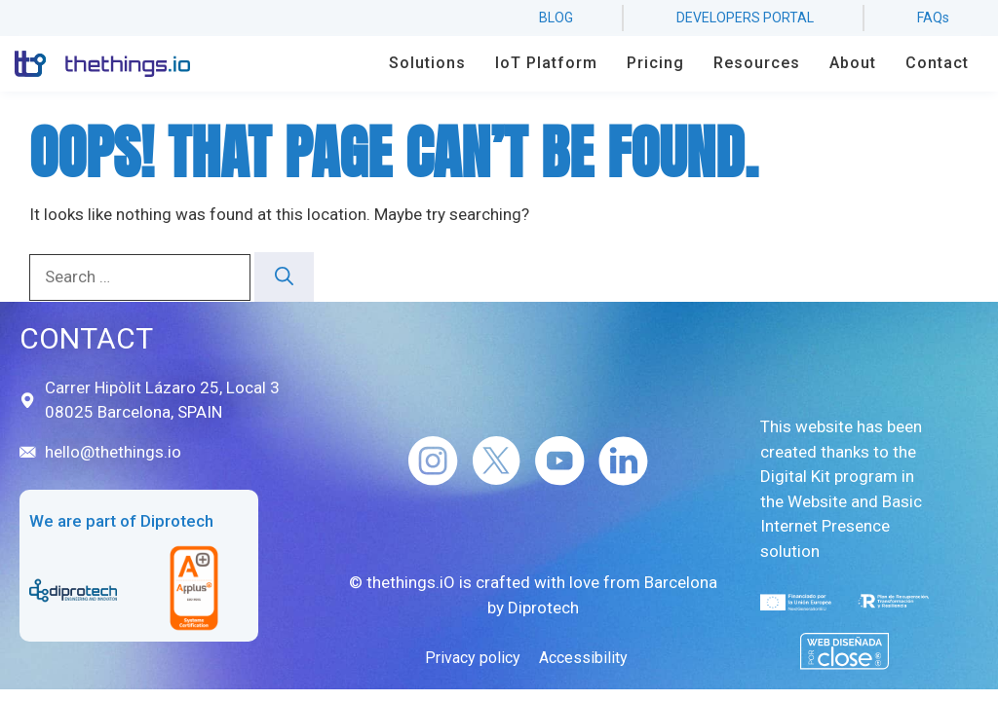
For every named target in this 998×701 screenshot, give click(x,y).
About (852, 63)
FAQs (933, 17)
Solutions (427, 63)
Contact (937, 63)
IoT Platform (546, 63)
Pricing (655, 63)
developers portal (745, 17)
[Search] (284, 277)
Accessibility (583, 657)
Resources (756, 63)
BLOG (556, 17)
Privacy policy (472, 657)
